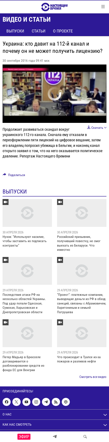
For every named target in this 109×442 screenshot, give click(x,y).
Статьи (38, 31)
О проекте (63, 31)
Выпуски (15, 31)
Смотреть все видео (92, 377)
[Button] (14, 176)
